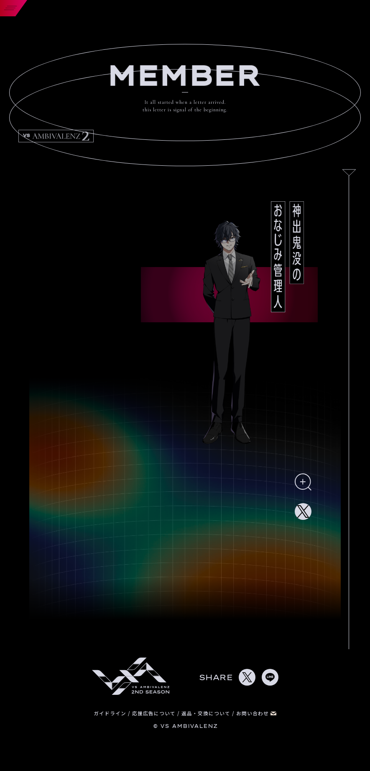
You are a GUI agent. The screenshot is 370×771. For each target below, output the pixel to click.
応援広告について (154, 713)
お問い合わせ (256, 713)
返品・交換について (206, 713)
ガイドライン (111, 713)
